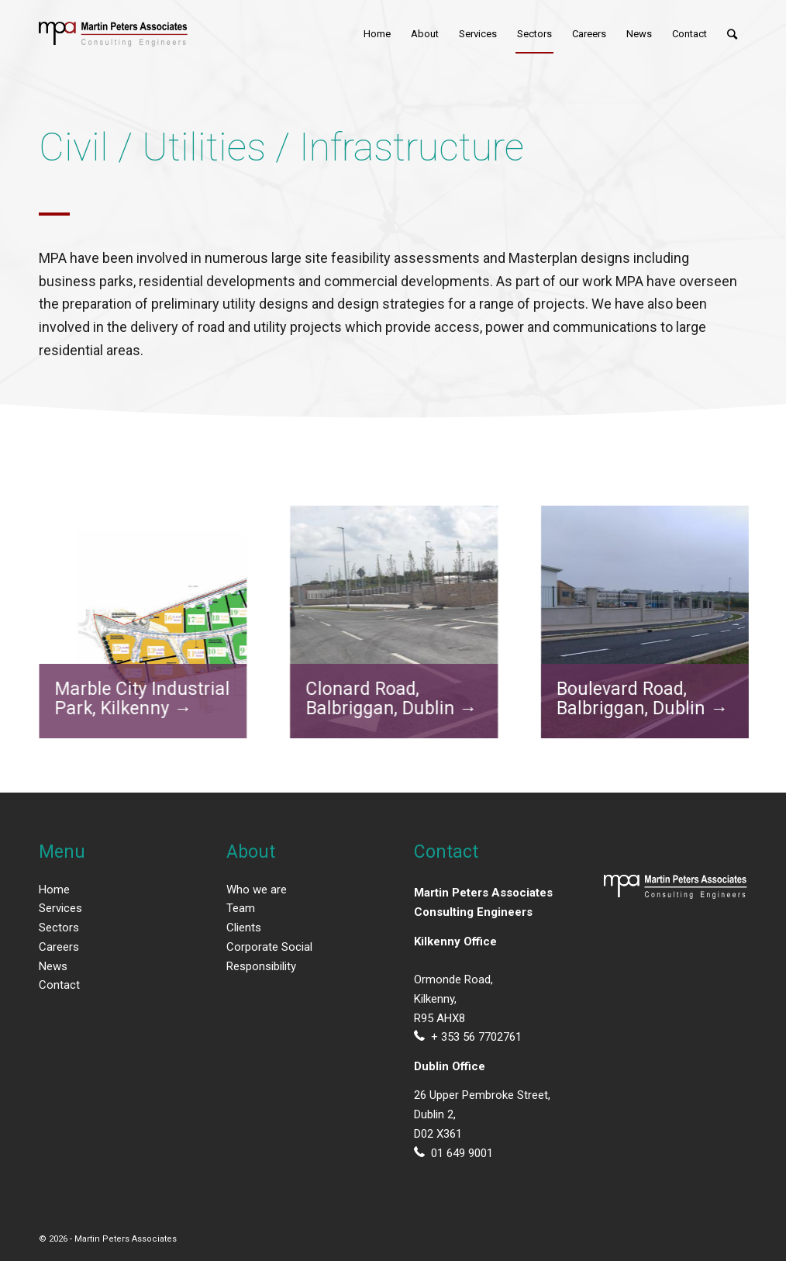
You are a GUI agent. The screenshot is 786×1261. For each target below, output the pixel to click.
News (53, 966)
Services (60, 908)
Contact (59, 985)
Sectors (59, 928)
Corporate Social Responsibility (269, 956)
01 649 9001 (462, 1153)
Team (240, 908)
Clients (243, 928)
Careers (59, 947)
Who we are (256, 890)
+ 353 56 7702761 (476, 1037)
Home (54, 890)
